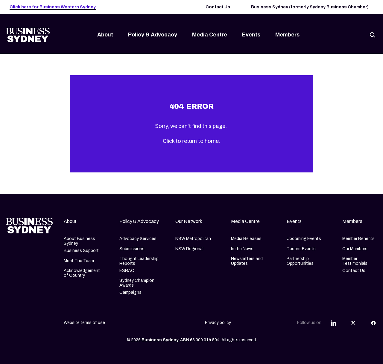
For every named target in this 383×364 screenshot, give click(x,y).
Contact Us (218, 7)
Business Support (81, 250)
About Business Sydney (79, 241)
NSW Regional (189, 249)
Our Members (354, 249)
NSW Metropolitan (193, 238)
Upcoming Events (304, 238)
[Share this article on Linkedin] (333, 323)
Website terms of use (84, 322)
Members (287, 35)
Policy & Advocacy (152, 35)
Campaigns (130, 292)
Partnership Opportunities (300, 261)
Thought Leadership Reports (139, 261)
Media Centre (209, 35)
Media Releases (246, 238)
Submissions (132, 249)
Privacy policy (218, 322)
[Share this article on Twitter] (353, 323)
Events (251, 35)
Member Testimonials (354, 261)
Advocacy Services (137, 238)
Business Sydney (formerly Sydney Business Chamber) (310, 7)
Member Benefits (358, 238)
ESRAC (126, 270)
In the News (242, 249)
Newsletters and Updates (247, 261)
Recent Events (301, 249)
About (105, 35)
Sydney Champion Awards (136, 282)
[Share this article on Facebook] (373, 323)
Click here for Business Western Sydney (53, 7)
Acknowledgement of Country (82, 273)
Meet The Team (79, 261)
